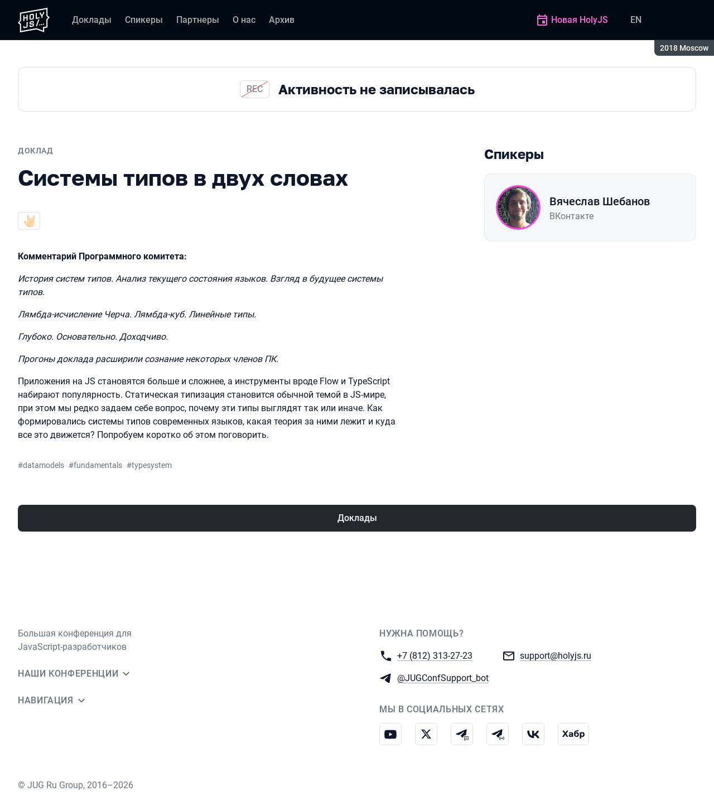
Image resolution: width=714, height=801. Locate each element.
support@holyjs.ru (555, 655)
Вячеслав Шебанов (599, 201)
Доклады (357, 518)
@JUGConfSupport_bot (443, 677)
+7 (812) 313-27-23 (434, 655)
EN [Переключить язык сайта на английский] (635, 20)
